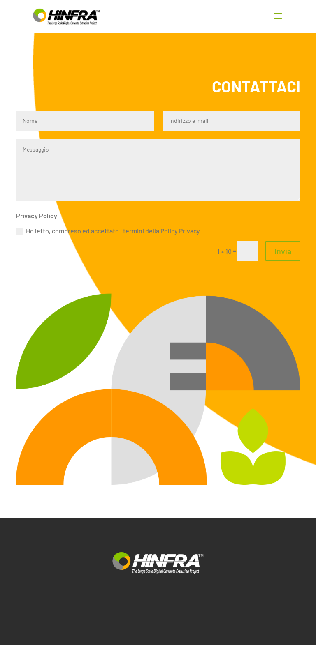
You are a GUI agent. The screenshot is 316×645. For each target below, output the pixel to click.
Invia (282, 251)
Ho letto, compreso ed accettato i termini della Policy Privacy (108, 231)
